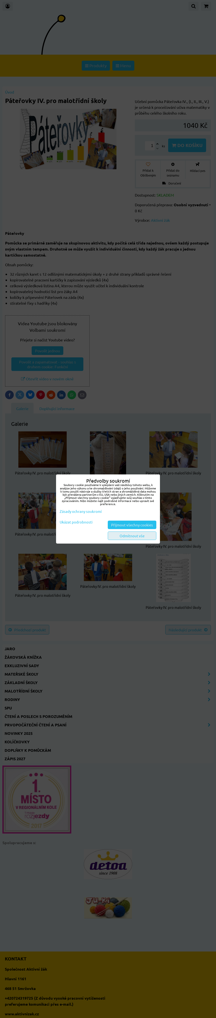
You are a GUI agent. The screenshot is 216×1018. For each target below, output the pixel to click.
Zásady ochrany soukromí (81, 511)
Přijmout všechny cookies (132, 525)
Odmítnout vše (132, 535)
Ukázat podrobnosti (76, 522)
